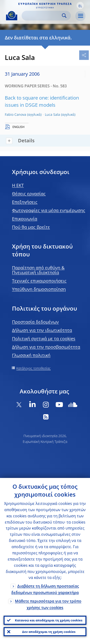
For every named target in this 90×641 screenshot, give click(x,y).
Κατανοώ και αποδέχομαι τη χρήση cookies (48, 620)
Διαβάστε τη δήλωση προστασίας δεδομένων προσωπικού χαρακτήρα (45, 589)
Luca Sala (52, 114)
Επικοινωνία (24, 219)
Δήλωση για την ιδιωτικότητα (42, 330)
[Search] (42, 15)
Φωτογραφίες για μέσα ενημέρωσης (48, 210)
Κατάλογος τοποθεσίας (33, 368)
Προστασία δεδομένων (35, 322)
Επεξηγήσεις (24, 202)
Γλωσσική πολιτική (31, 355)
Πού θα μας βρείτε (31, 227)
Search (64, 15)
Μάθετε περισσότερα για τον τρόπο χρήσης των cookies (48, 604)
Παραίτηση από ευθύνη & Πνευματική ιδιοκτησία (38, 270)
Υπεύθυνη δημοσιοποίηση (39, 289)
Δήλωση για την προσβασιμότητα (46, 347)
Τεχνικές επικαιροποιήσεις (39, 281)
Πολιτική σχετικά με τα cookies (43, 338)
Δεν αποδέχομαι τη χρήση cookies (48, 632)
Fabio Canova (15, 114)
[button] (80, 5)
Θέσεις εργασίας (29, 193)
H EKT (18, 185)
